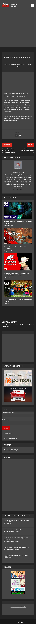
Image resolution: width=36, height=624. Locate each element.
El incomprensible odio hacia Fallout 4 (16, 547)
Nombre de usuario (8, 413)
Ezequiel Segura (16, 64)
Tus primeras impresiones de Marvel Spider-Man (16, 556)
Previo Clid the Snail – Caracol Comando (15, 247)
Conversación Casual (12, 531)
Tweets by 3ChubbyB (11, 450)
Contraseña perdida (10, 438)
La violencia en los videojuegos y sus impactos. (16, 538)
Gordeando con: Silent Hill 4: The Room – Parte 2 (18, 222)
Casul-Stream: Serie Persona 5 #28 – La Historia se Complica (17, 274)
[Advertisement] (18, 29)
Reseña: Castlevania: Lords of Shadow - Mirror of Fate (17, 521)
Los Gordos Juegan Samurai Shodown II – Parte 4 (18, 300)
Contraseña (5, 420)
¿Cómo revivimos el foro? (12, 530)
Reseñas (8, 524)
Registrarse (7, 433)
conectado (20, 325)
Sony (7, 559)
